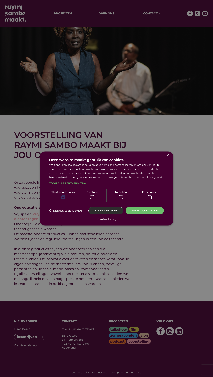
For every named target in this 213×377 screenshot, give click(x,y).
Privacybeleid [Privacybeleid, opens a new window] (155, 177)
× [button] (167, 155)
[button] (106, 183)
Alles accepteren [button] (145, 210)
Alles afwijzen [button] (106, 210)
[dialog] (106, 189)
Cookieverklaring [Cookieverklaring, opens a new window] (106, 219)
